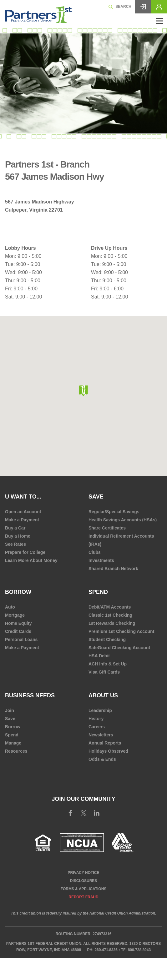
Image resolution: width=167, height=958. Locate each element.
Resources (16, 751)
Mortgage (15, 615)
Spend (98, 592)
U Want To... (23, 497)
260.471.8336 (105, 950)
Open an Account (23, 511)
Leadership (100, 710)
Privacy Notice (83, 872)
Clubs (95, 552)
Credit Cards (18, 631)
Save (96, 497)
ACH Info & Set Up (108, 663)
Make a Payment (22, 519)
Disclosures (83, 881)
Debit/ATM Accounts (110, 606)
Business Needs (30, 695)
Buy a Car (15, 527)
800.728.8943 (139, 950)
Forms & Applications (84, 889)
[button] (83, 390)
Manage (13, 742)
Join (9, 710)
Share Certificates (107, 527)
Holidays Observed (108, 751)
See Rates (15, 544)
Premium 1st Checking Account (121, 631)
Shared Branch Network (113, 568)
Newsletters (101, 734)
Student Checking (107, 639)
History (96, 718)
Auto (10, 606)
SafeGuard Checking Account (119, 647)
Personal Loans (21, 639)
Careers (97, 726)
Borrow (18, 592)
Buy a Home (17, 536)
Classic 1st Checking (110, 615)
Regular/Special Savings (114, 511)
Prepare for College (25, 552)
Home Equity (18, 623)
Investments (101, 560)
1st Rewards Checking (112, 623)
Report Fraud (83, 897)
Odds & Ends (102, 759)
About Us (103, 695)
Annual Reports (105, 742)
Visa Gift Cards (104, 672)
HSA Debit (99, 655)
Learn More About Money (31, 560)
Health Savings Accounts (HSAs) (123, 519)
